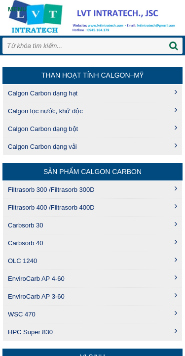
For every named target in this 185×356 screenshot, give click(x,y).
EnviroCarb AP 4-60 (92, 277)
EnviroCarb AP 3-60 (92, 295)
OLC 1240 (92, 260)
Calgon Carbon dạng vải (92, 145)
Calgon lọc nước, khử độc (92, 110)
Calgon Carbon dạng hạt (92, 92)
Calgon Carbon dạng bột (92, 128)
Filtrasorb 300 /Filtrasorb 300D (92, 188)
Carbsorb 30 (92, 224)
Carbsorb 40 (92, 242)
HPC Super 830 (92, 331)
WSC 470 (92, 313)
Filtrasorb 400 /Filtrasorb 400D (92, 206)
